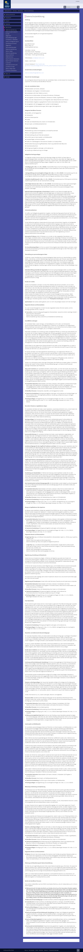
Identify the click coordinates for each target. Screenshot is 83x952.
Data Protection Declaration (12, 59)
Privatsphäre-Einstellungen (54, 950)
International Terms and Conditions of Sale (11, 65)
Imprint (7, 21)
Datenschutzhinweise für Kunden (12, 33)
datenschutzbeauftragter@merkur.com (34, 73)
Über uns (8, 73)
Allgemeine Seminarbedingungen (11, 46)
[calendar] (65, 7)
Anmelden (77, 1)
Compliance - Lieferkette (12, 39)
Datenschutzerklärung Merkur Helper (11, 50)
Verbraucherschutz (10, 14)
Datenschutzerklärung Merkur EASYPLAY (11, 54)
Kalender (8, 24)
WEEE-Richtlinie (9, 57)
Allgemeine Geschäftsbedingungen (11, 36)
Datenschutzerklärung (11, 30)
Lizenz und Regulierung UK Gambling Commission (12, 42)
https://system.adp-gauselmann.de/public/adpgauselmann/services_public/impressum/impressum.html (45, 64)
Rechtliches (8, 27)
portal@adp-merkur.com (38, 58)
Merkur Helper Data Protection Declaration (11, 69)
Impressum (8, 17)
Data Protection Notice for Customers (12, 61)
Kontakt (8, 77)
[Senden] (78, 7)
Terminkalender (31, 950)
